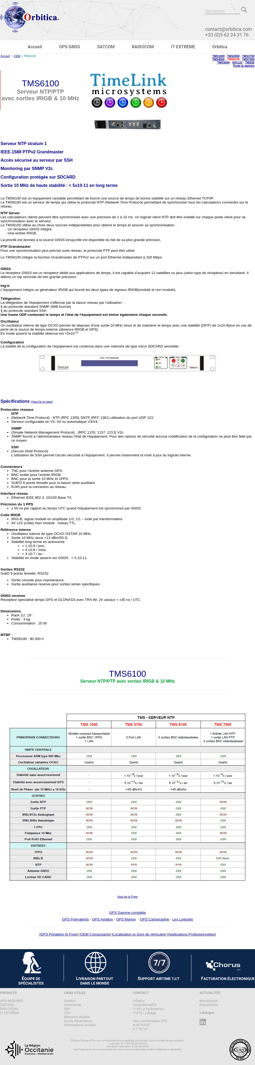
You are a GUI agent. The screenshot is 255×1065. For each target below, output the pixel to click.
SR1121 (237, 62)
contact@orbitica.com (228, 29)
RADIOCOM (143, 46)
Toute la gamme (243, 65)
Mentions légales (77, 1017)
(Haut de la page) (42, 401)
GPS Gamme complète (127, 913)
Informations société (80, 1025)
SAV (67, 1009)
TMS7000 (248, 59)
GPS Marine (126, 919)
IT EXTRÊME (183, 46)
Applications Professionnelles (191, 934)
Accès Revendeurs (78, 1021)
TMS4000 (218, 59)
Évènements (208, 1005)
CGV (67, 1013)
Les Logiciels (182, 919)
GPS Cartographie (154, 919)
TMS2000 (233, 56)
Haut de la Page (127, 896)
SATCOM (106, 46)
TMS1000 (218, 56)
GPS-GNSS (69, 46)
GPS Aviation (102, 919)
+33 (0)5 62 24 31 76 (227, 35)
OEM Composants (95, 934)
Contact (70, 1001)
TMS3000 (223, 62)
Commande (72, 1005)
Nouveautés (208, 1001)
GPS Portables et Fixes (59, 934)
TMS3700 (248, 56)
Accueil (35, 46)
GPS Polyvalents (75, 919)
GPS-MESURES (11, 1001)
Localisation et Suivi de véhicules (139, 934)
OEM (17, 56)
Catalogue (206, 1013)
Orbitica (219, 46)
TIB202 (249, 62)
